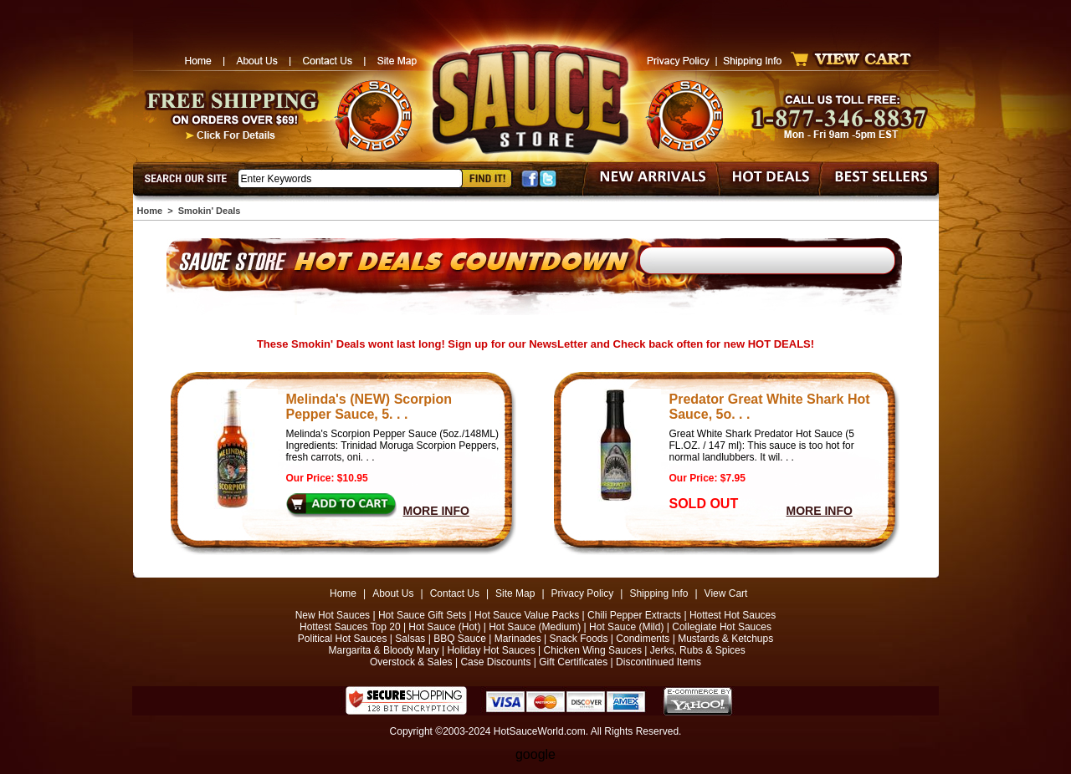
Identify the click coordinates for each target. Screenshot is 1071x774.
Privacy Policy (582, 593)
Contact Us (454, 593)
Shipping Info (658, 593)
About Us (392, 593)
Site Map (515, 593)
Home (150, 211)
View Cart (726, 593)
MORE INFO (436, 510)
